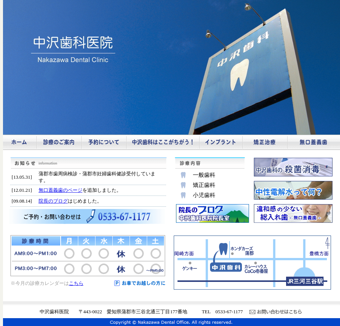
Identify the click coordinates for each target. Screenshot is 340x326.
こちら (76, 283)
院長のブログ (53, 201)
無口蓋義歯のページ (60, 190)
